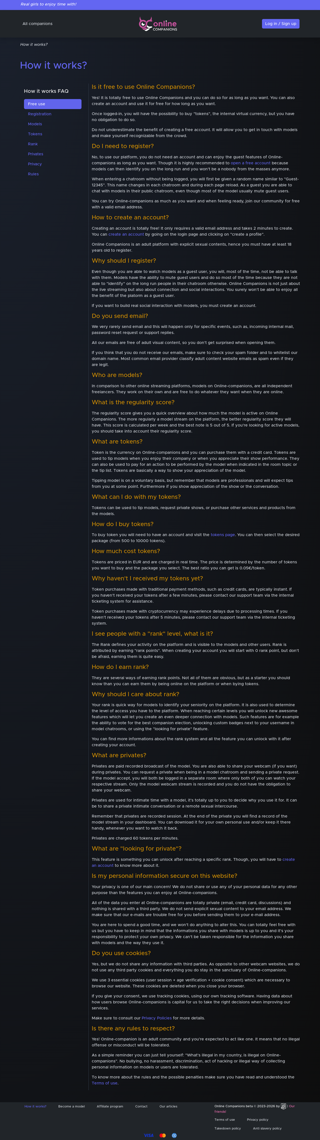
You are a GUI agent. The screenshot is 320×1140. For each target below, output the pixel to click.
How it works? (35, 1106)
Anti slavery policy (267, 1128)
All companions (37, 24)
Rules (33, 174)
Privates (35, 154)
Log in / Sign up (280, 24)
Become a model (71, 1106)
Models (35, 124)
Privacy (35, 164)
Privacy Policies (157, 1018)
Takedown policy (227, 1128)
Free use (36, 104)
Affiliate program (110, 1106)
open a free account (250, 163)
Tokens (35, 134)
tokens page (223, 535)
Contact (141, 1106)
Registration (40, 114)
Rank (33, 144)
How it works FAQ (46, 91)
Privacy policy (257, 1119)
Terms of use (105, 1083)
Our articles (168, 1106)
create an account (126, 234)
